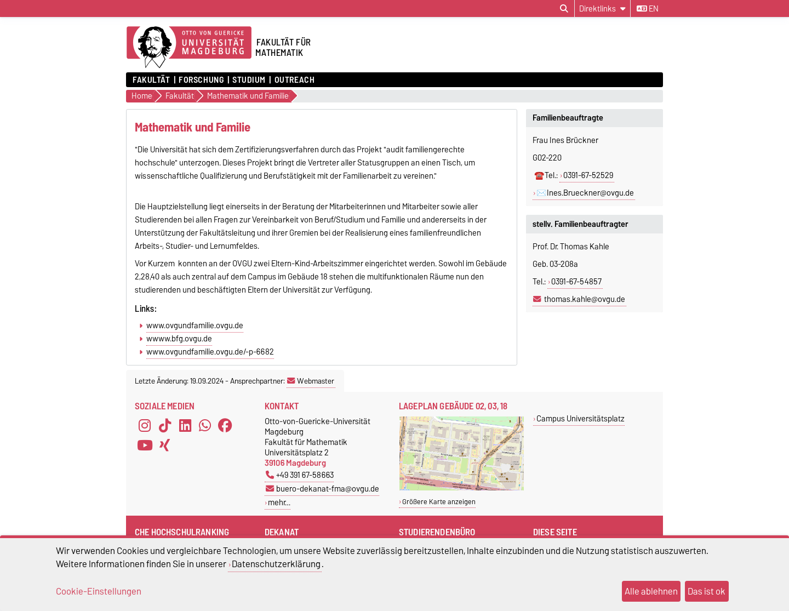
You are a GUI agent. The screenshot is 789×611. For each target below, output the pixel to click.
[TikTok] (165, 426)
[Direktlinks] (602, 8)
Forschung (201, 80)
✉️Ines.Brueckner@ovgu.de (585, 192)
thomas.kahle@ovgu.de (584, 299)
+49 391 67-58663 (300, 475)
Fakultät (151, 80)
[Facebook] (225, 426)
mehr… (279, 502)
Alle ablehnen (651, 591)
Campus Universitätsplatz (580, 418)
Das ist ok (706, 591)
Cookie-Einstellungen (98, 591)
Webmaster (310, 380)
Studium (249, 80)
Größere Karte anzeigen (439, 501)
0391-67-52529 (588, 175)
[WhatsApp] (205, 426)
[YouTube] (145, 445)
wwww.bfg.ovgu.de (179, 338)
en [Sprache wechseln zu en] (648, 8)
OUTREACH (295, 80)
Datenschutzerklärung (276, 564)
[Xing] (165, 445)
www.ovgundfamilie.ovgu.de (194, 325)
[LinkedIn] (185, 426)
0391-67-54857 (576, 281)
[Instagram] (145, 426)
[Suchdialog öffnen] (564, 8)
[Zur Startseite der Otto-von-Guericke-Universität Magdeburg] (189, 48)
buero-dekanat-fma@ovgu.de (322, 488)
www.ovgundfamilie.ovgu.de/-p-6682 (210, 351)
